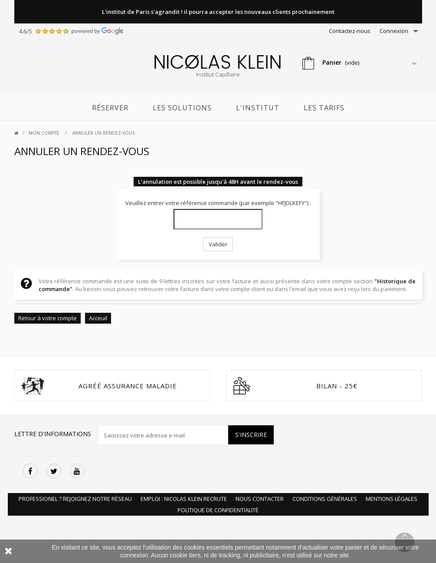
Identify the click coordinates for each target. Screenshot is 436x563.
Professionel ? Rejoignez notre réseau (75, 499)
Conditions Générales (324, 499)
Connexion (394, 31)
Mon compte (45, 133)
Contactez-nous (349, 31)
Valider (218, 244)
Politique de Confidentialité (218, 510)
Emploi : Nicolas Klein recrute (184, 499)
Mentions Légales (391, 499)
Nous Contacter (260, 499)
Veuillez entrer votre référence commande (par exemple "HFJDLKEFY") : (218, 203)
